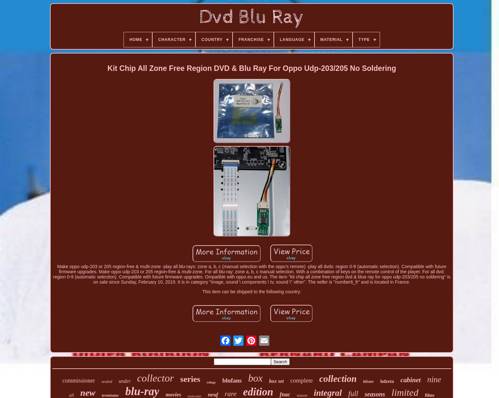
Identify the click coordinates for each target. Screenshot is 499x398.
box (255, 378)
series (190, 379)
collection (338, 379)
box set (276, 381)
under (125, 381)
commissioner (79, 380)
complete (301, 380)
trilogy (211, 382)
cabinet (410, 380)
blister (368, 381)
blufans (232, 380)
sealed (107, 381)
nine (434, 379)
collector (155, 378)
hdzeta (387, 381)
